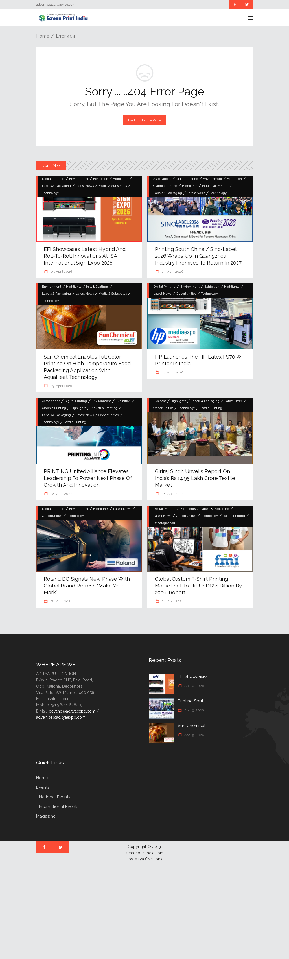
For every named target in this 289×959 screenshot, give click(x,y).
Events (42, 787)
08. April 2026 (60, 494)
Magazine (46, 816)
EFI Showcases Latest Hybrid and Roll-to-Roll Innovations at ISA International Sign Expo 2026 (85, 256)
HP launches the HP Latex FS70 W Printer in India (198, 360)
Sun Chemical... (193, 725)
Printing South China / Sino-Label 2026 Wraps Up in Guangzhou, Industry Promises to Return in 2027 (198, 256)
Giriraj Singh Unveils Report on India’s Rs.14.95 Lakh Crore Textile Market (195, 478)
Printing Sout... (192, 701)
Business (159, 401)
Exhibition (100, 179)
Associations (162, 179)
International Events (58, 806)
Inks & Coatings (97, 287)
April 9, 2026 (193, 686)
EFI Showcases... (194, 676)
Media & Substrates (112, 186)
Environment (78, 179)
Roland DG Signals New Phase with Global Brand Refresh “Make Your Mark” (87, 585)
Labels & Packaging (56, 186)
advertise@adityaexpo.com (61, 717)
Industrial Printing (215, 186)
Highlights (120, 179)
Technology (50, 193)
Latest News (85, 186)
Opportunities (186, 294)
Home (42, 36)
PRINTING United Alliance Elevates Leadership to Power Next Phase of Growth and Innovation (88, 478)
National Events (54, 796)
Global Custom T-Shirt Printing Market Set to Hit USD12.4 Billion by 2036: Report (198, 585)
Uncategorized (164, 523)
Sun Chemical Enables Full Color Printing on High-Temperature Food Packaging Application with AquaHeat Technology (87, 367)
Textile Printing (75, 422)
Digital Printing (53, 179)
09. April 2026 (60, 272)
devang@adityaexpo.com (72, 711)
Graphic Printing (165, 186)
